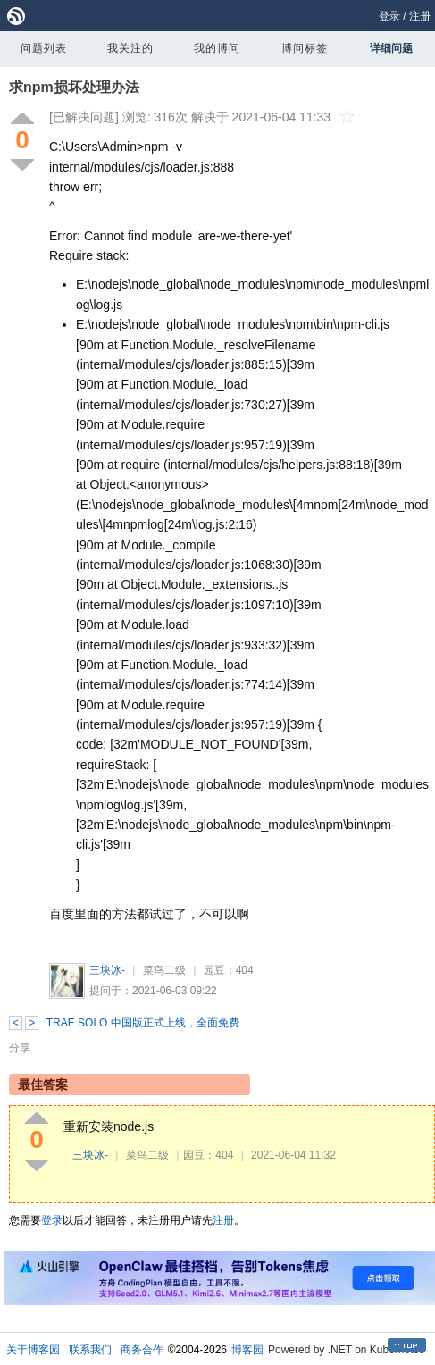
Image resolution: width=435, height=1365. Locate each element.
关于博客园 (33, 1350)
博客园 (247, 1350)
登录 (389, 16)
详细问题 (391, 48)
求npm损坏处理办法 (74, 87)
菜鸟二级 (164, 970)
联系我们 (90, 1350)
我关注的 (130, 48)
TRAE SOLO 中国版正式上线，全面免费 (142, 1023)
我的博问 (217, 48)
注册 (420, 16)
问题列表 (44, 48)
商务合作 (142, 1350)
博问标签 (304, 48)
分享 (19, 1048)
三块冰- (107, 970)
